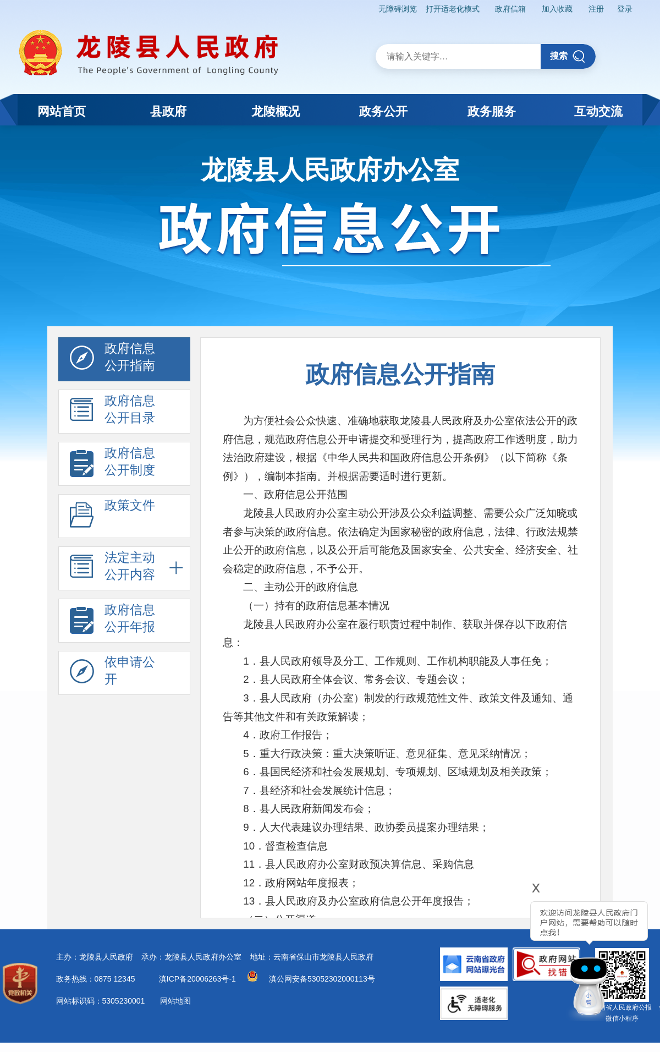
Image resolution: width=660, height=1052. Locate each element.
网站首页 (61, 111)
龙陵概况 (275, 111)
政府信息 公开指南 (112, 360)
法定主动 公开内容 (112, 569)
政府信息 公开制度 (112, 464)
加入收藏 (557, 8)
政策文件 (112, 516)
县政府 (168, 111)
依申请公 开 (112, 673)
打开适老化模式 (453, 8)
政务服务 (492, 111)
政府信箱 (510, 8)
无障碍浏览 (397, 8)
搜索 (568, 56)
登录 (624, 8)
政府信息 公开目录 (112, 412)
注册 (596, 8)
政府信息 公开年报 (112, 621)
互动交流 (598, 111)
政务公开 (383, 111)
